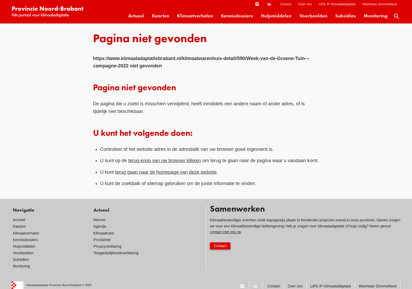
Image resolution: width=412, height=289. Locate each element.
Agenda (100, 226)
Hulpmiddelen (276, 16)
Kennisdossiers (237, 16)
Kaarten (160, 16)
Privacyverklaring (108, 246)
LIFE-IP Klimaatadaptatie (337, 4)
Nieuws (100, 220)
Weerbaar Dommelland (380, 4)
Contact (285, 4)
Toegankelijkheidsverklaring (116, 253)
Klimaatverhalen (195, 16)
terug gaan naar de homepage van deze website (166, 172)
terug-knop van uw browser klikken (164, 160)
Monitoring (376, 16)
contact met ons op (225, 232)
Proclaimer (102, 240)
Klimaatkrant (104, 233)
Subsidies (345, 16)
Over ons (305, 4)
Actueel (136, 16)
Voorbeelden (313, 16)
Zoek (396, 16)
